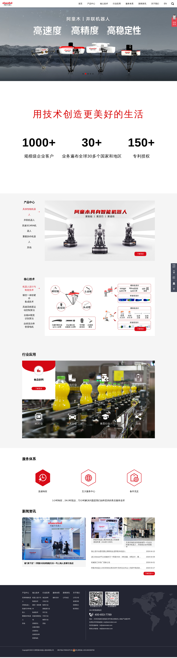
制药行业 (45, 606)
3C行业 (45, 613)
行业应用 (117, 4)
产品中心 (91, 4)
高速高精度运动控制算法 (31, 309)
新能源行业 (46, 609)
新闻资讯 (142, 4)
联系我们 (76, 609)
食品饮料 (45, 598)
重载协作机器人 (31, 239)
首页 (80, 4)
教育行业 (45, 620)
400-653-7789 (103, 615)
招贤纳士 (76, 606)
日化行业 (45, 602)
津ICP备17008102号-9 (64, 651)
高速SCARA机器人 (30, 228)
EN (165, 4)
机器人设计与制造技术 (31, 289)
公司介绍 (76, 598)
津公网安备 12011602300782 (84, 651)
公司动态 (66, 598)
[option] (88, 44)
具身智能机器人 (31, 212)
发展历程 (76, 602)
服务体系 (129, 4)
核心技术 (104, 4)
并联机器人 (31, 220)
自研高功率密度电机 (31, 326)
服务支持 (56, 598)
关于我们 (155, 4)
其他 (33, 248)
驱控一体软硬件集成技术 (31, 299)
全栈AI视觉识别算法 (31, 317)
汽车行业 (45, 617)
